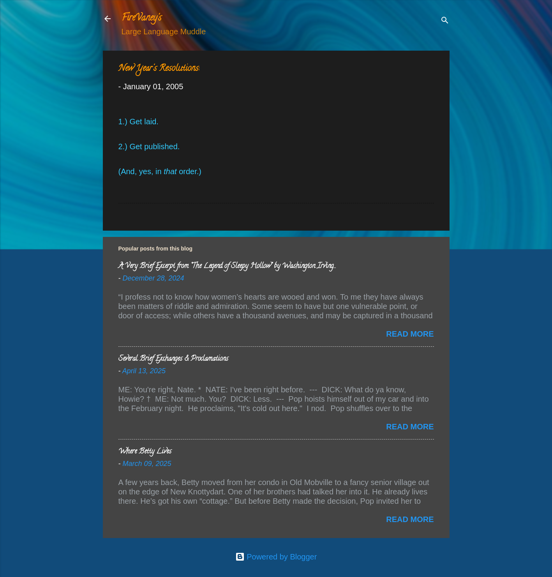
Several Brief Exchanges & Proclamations (173, 359)
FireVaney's (141, 18)
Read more (410, 334)
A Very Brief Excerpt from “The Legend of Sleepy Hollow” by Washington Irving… (226, 266)
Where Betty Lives (144, 451)
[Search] (445, 21)
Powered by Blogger (276, 556)
